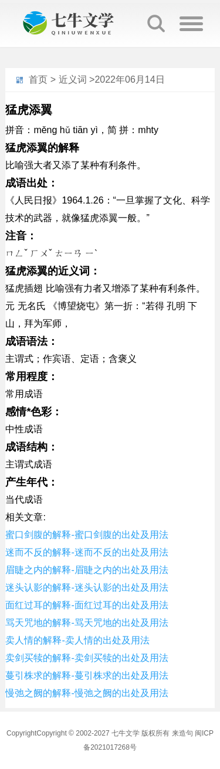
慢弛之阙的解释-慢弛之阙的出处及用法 (86, 693)
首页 (38, 79)
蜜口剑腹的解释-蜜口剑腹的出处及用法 (86, 535)
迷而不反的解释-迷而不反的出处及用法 (86, 552)
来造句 (182, 733)
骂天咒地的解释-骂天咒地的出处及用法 (86, 623)
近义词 (73, 79)
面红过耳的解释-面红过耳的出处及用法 (86, 605)
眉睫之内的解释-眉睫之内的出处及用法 (86, 570)
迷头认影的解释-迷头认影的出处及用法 (86, 587)
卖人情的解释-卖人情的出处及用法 (77, 640)
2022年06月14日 (129, 79)
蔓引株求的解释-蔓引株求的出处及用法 (86, 675)
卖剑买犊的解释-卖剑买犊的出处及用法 (86, 658)
